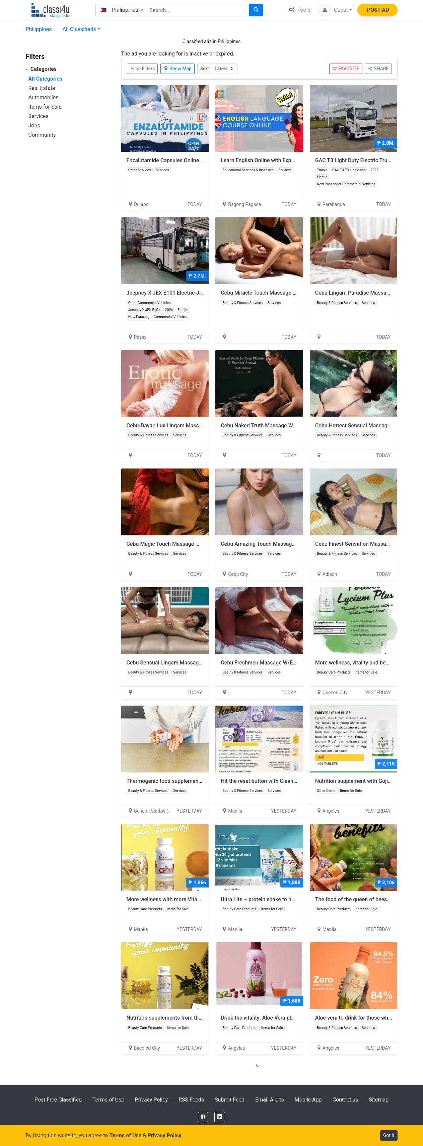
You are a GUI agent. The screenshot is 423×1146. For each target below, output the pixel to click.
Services (38, 116)
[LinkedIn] (219, 1117)
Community (42, 135)
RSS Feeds (191, 1100)
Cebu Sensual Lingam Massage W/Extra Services (185, 662)
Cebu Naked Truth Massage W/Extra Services (275, 425)
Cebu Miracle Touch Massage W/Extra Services (277, 293)
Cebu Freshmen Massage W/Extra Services (272, 662)
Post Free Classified (58, 1100)
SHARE (378, 68)
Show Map (177, 68)
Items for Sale (45, 107)
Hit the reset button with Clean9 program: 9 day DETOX (289, 781)
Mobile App (308, 1100)
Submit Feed (229, 1100)
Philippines (39, 29)
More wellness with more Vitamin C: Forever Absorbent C (198, 899)
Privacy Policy (151, 1100)
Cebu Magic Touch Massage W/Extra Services (181, 544)
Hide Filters (143, 68)
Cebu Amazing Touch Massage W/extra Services (279, 544)
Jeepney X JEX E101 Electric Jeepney (171, 293)
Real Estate (41, 88)
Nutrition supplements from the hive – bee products (192, 1018)
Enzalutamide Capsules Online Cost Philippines (183, 160)
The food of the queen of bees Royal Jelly (368, 899)
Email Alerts (269, 1100)
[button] (335, 10)
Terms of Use (108, 1100)
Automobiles (43, 97)
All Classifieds (79, 29)
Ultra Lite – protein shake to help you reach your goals (288, 899)
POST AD (378, 10)
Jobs (34, 125)
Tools (299, 10)
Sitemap (379, 1100)
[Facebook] (203, 1117)
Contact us (345, 1100)
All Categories (45, 79)
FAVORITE (345, 68)
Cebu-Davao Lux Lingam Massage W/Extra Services (188, 425)
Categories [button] (41, 69)
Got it (389, 1135)
